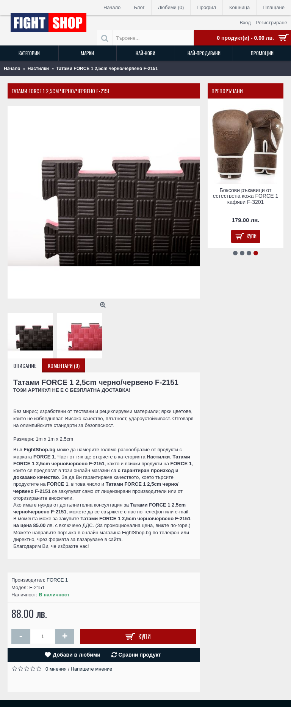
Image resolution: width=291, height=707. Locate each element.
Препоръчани (227, 91)
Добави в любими (76, 655)
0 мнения (56, 669)
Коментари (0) (64, 365)
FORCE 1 (57, 580)
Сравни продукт (140, 655)
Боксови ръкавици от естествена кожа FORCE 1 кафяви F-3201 (245, 196)
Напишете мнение (92, 669)
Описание (24, 365)
